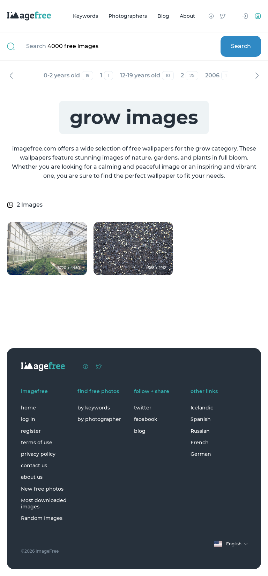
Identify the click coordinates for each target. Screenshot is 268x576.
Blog (163, 16)
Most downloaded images (44, 503)
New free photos (42, 489)
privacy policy (38, 454)
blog (140, 431)
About (187, 16)
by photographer (99, 419)
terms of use (36, 442)
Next (257, 75)
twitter (142, 408)
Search (241, 46)
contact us (34, 465)
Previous (11, 75)
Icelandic (202, 408)
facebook (145, 419)
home (28, 408)
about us (32, 477)
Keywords (85, 16)
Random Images (41, 518)
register (31, 431)
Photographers (128, 16)
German (201, 454)
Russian (200, 431)
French (200, 442)
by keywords (93, 408)
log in (28, 419)
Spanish (201, 419)
